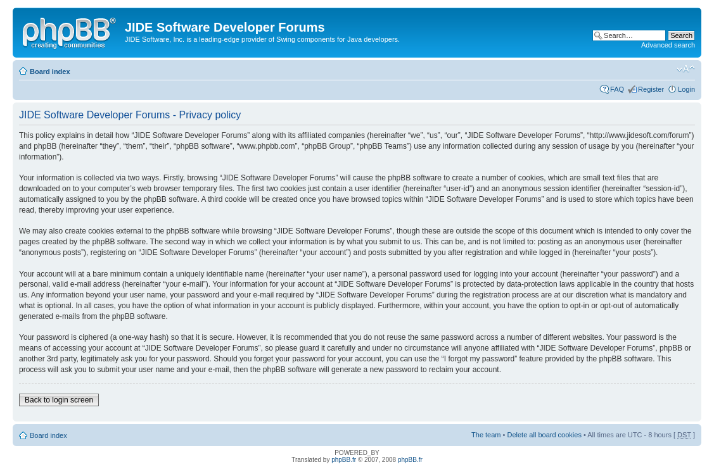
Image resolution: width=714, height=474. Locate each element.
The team (485, 435)
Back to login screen (59, 400)
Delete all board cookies (544, 435)
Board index (50, 71)
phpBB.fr (343, 459)
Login (686, 89)
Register (651, 89)
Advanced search (668, 45)
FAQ (617, 89)
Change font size (686, 69)
